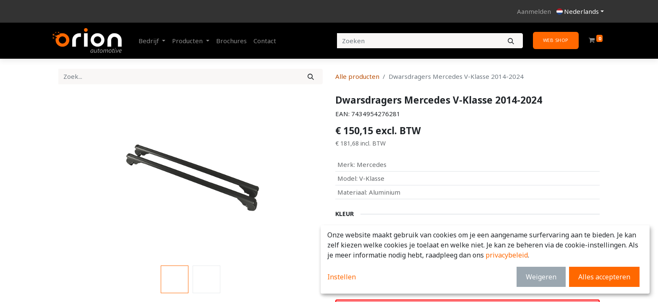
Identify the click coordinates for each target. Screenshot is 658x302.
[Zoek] (311, 76)
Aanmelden (534, 11)
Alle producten (357, 76)
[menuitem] (231, 41)
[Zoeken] (511, 41)
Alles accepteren (604, 276)
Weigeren (541, 276)
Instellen (341, 276)
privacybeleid (507, 255)
